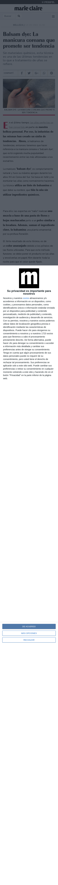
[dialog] (29, 575)
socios (26, 298)
